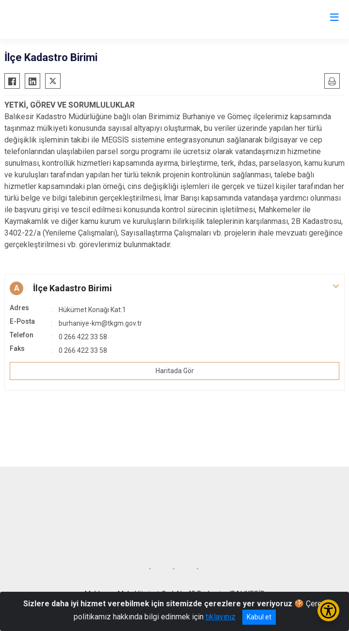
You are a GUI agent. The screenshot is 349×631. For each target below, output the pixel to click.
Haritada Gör (175, 371)
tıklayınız (221, 616)
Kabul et (259, 617)
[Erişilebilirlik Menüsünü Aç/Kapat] (328, 610)
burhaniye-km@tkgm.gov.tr (100, 323)
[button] (174, 288)
